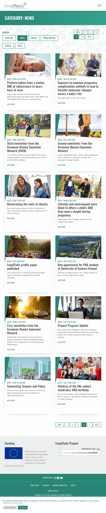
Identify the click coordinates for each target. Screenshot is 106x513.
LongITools (54, 495)
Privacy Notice (34, 485)
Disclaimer (46, 485)
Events (34, 38)
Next (89, 36)
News (22, 38)
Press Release (49, 38)
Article (8, 45)
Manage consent (53, 491)
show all (9, 38)
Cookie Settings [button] (9, 507)
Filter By (5, 32)
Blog (20, 45)
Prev (78, 32)
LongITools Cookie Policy (60, 485)
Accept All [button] (22, 507)
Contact (73, 485)
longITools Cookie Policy (13, 503)
